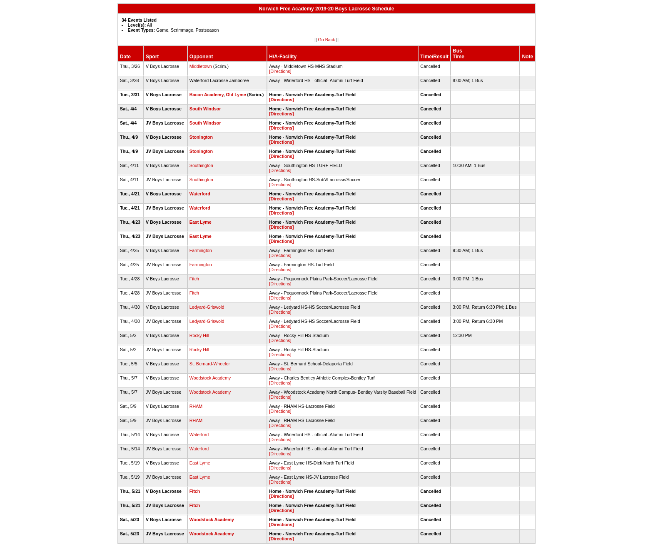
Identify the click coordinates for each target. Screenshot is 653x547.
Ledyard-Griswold (206, 307)
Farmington (200, 250)
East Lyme (200, 222)
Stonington (201, 137)
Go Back (326, 39)
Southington (201, 165)
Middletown (200, 66)
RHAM (195, 406)
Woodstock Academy (210, 377)
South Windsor (205, 108)
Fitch (194, 278)
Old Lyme (236, 94)
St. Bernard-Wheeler (209, 363)
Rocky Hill (199, 335)
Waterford (199, 193)
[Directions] (280, 71)
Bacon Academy (206, 94)
